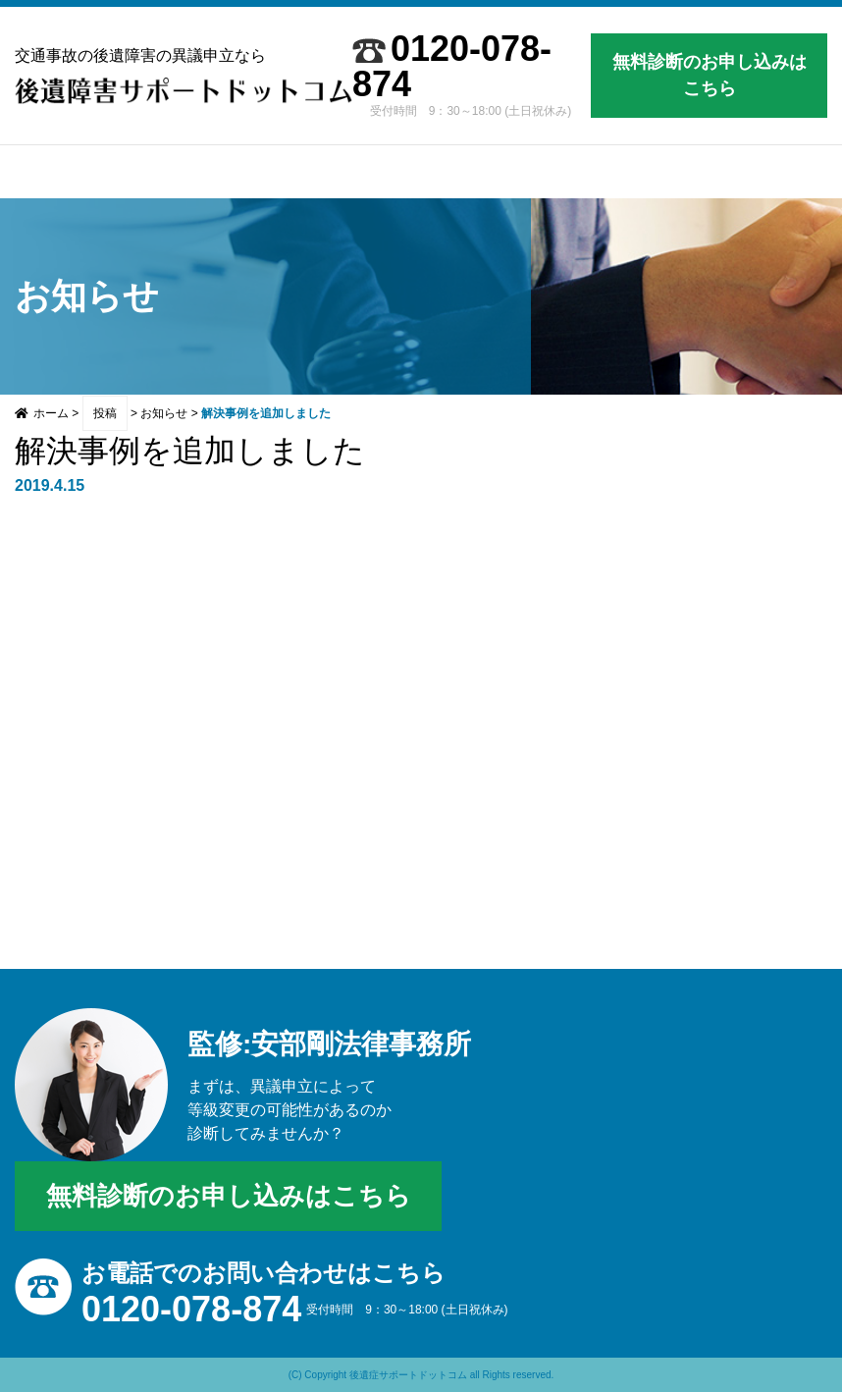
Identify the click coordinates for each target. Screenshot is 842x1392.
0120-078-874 (452, 66)
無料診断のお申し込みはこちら (709, 75)
